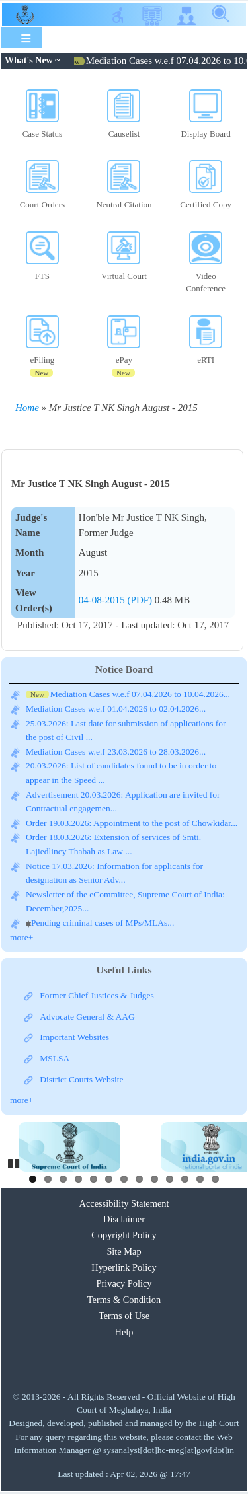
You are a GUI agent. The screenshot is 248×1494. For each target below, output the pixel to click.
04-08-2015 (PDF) (117, 600)
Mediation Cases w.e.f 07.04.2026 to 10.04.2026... (140, 694)
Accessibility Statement (124, 1203)
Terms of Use (124, 1315)
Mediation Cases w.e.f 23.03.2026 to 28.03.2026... (116, 752)
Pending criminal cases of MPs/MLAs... (102, 923)
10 (169, 1179)
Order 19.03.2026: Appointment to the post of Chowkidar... (131, 823)
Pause (14, 1161)
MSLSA (54, 1058)
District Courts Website (81, 1079)
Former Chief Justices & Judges (96, 995)
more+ (21, 937)
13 (215, 1179)
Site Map (123, 1251)
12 (200, 1179)
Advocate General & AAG (87, 1017)
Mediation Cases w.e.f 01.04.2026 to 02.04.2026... (116, 709)
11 (184, 1179)
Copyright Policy (123, 1235)
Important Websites (74, 1037)
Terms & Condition (124, 1299)
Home (27, 407)
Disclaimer (124, 1219)
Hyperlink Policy (123, 1267)
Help (124, 1332)
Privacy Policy (123, 1283)
